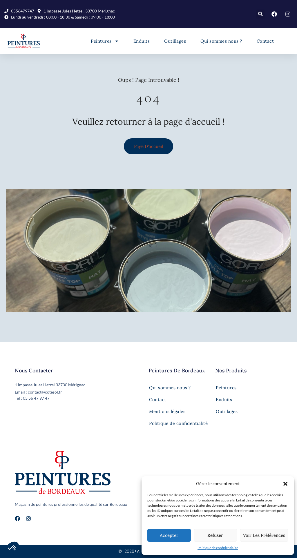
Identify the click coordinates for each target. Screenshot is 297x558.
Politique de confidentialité (218, 548)
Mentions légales (167, 411)
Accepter (169, 535)
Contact (265, 41)
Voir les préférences (264, 535)
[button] (285, 484)
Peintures (105, 41)
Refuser (215, 535)
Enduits (141, 41)
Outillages (175, 41)
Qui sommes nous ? (221, 41)
